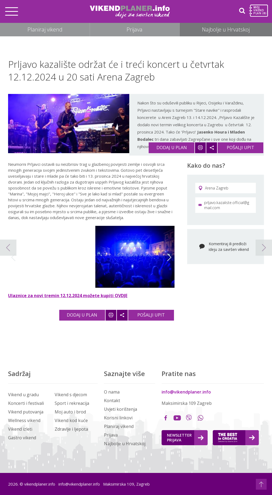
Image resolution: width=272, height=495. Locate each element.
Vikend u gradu (23, 395)
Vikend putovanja (25, 412)
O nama (112, 392)
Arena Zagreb (213, 188)
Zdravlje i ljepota (71, 429)
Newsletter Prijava (185, 438)
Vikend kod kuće (71, 420)
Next (169, 257)
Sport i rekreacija (72, 403)
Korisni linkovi (118, 418)
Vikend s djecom (71, 395)
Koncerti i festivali (26, 403)
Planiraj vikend (44, 29)
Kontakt (112, 400)
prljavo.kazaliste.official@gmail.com (223, 205)
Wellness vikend (24, 420)
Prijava (134, 29)
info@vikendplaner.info (186, 392)
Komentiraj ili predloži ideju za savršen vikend (229, 246)
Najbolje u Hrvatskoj (226, 29)
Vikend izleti (20, 429)
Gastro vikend (22, 438)
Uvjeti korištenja (120, 409)
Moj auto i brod (70, 412)
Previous (13, 257)
